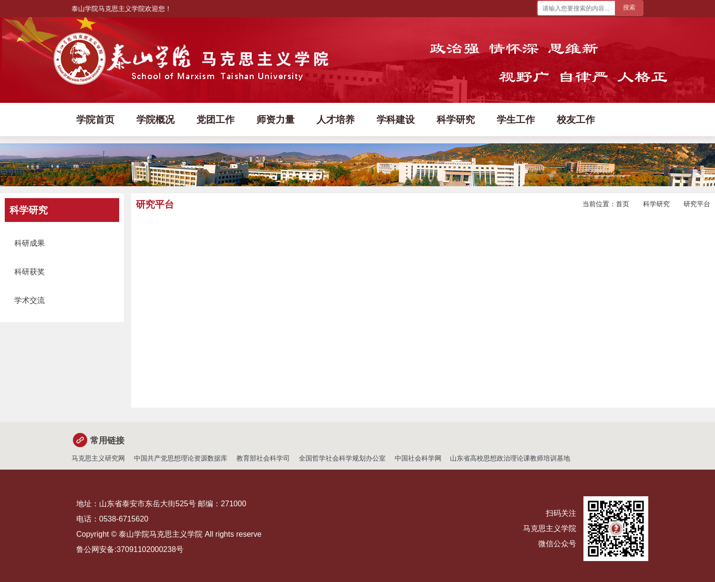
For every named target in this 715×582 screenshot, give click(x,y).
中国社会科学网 (418, 458)
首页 (622, 204)
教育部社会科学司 (263, 458)
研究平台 (697, 204)
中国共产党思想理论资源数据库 (180, 458)
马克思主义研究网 (98, 458)
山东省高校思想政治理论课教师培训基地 (510, 458)
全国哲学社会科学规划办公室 (342, 458)
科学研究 (656, 204)
